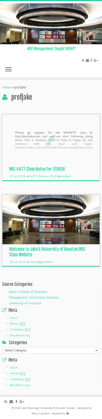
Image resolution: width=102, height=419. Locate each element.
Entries (18, 324)
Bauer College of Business (28, 291)
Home (6, 87)
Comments (20, 329)
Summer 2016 (48, 176)
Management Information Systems (34, 297)
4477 (33, 176)
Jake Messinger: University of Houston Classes (48, 408)
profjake (65, 176)
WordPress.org (20, 335)
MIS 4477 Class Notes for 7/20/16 (37, 169)
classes (34, 262)
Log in (14, 318)
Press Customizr (41, 413)
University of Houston (25, 303)
